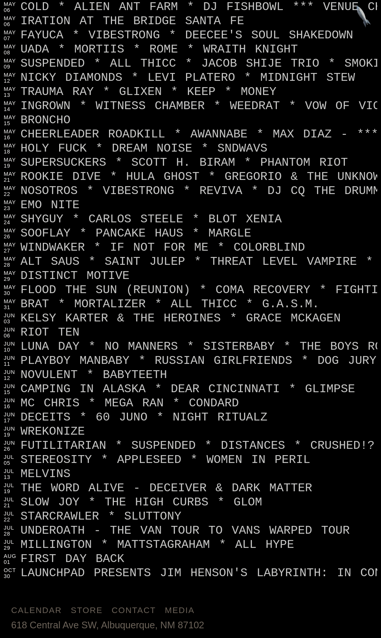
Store (87, 610)
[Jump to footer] (363, 17)
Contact (134, 610)
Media (180, 610)
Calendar (36, 610)
